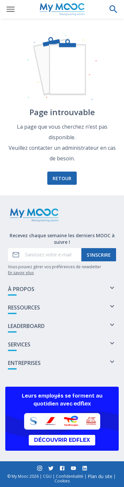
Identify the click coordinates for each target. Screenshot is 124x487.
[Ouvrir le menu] (10, 9)
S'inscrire (99, 255)
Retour (62, 178)
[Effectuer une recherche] (113, 9)
